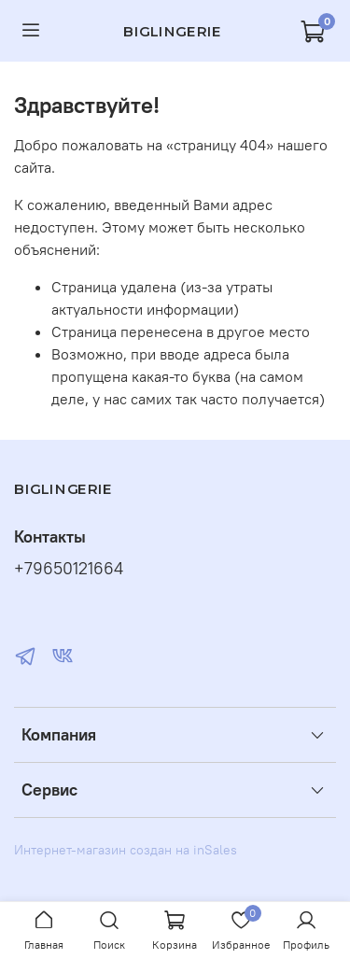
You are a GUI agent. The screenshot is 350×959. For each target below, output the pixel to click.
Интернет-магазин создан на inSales (125, 849)
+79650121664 (68, 568)
